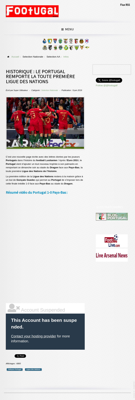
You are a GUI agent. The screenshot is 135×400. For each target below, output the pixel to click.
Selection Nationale (49, 90)
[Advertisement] (32, 249)
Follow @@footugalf (106, 85)
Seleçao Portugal (14, 369)
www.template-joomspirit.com (134, 389)
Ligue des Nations (33, 369)
